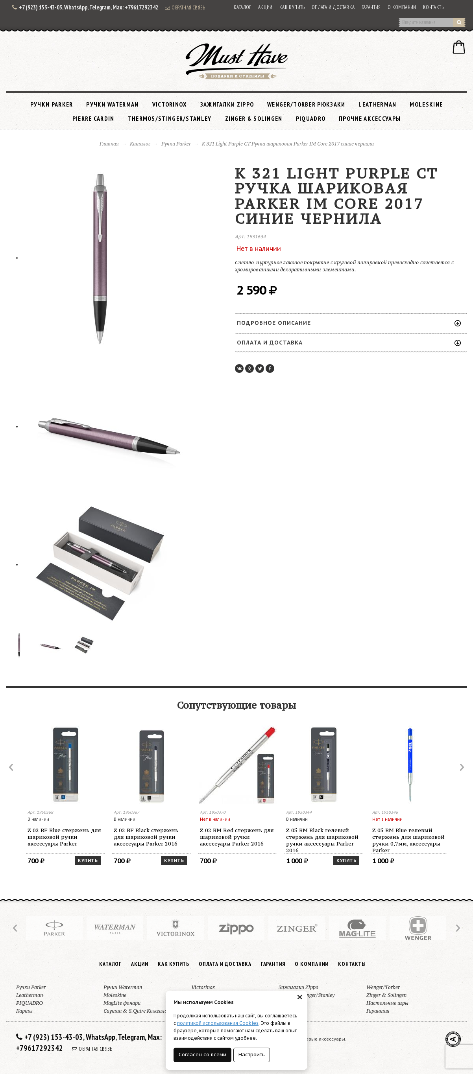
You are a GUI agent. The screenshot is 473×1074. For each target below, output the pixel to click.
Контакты (434, 7)
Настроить (251, 1054)
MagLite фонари (121, 1003)
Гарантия (371, 7)
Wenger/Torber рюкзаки (306, 104)
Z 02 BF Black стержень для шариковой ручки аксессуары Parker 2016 (146, 837)
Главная (109, 144)
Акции (265, 7)
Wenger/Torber (383, 987)
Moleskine (426, 104)
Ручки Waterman (112, 104)
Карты (24, 1011)
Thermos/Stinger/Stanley (170, 118)
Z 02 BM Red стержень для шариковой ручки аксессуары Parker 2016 (237, 837)
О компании (402, 7)
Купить (88, 860)
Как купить (292, 7)
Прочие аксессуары (370, 118)
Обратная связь (185, 7)
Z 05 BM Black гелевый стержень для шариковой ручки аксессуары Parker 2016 (322, 840)
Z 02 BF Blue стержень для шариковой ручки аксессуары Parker (64, 837)
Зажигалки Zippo (227, 104)
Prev (12, 767)
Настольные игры (387, 1003)
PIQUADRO (310, 118)
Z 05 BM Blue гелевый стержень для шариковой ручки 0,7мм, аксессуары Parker (408, 840)
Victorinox (169, 104)
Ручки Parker (51, 104)
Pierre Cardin (93, 118)
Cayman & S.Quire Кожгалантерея (144, 1011)
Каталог (242, 7)
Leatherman (377, 104)
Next (461, 767)
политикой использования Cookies (218, 1023)
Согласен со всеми (202, 1054)
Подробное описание (349, 322)
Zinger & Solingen (254, 118)
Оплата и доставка (333, 7)
